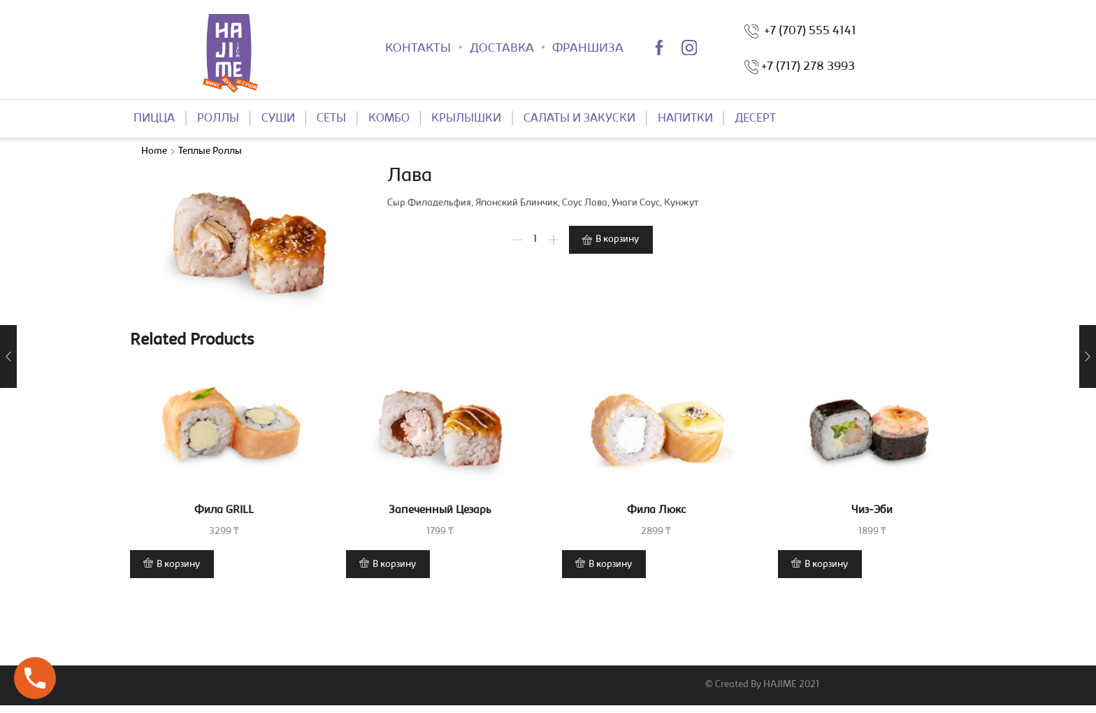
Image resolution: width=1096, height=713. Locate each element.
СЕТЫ (331, 118)
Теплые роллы (210, 152)
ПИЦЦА (154, 118)
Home (154, 152)
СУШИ (278, 118)
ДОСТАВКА (502, 49)
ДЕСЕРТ (755, 118)
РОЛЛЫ (218, 118)
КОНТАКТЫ (418, 49)
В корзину (617, 240)
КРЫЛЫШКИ (466, 118)
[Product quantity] (535, 239)
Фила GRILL (224, 510)
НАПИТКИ (685, 118)
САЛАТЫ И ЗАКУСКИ (579, 118)
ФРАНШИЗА (587, 49)
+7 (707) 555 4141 (807, 31)
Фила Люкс (656, 510)
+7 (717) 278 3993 (808, 67)
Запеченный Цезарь (440, 510)
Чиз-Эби (872, 510)
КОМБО (389, 118)
